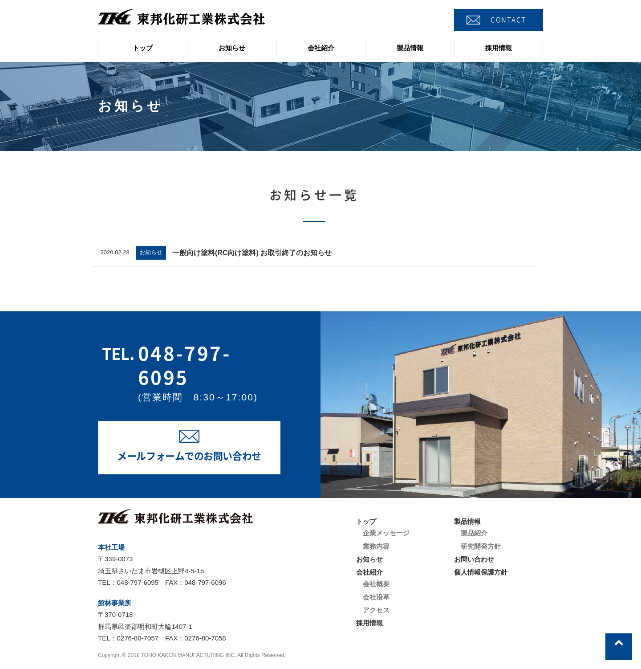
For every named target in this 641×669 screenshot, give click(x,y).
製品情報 (410, 48)
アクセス (376, 610)
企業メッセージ (386, 533)
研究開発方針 (481, 546)
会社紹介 (321, 48)
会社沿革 (376, 597)
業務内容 (376, 546)
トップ (143, 48)
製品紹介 (474, 533)
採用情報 (498, 48)
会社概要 (376, 583)
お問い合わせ (474, 559)
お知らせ (232, 48)
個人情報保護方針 (480, 572)
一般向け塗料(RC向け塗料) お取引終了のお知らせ (252, 253)
